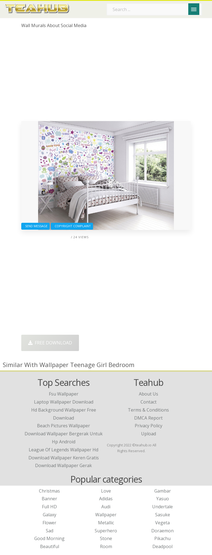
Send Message (35, 226)
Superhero (106, 531)
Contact (149, 402)
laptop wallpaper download (63, 402)
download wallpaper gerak (63, 465)
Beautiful (49, 546)
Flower (49, 523)
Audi (105, 507)
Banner (49, 499)
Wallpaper (105, 515)
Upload (148, 434)
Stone (106, 538)
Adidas (106, 499)
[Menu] (193, 9)
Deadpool (162, 546)
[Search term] (154, 9)
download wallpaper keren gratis (63, 458)
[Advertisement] (106, 77)
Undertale (162, 507)
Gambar (162, 491)
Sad (49, 531)
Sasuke (162, 515)
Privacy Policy (148, 426)
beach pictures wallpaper (63, 426)
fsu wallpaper (63, 394)
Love (106, 491)
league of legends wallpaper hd (63, 450)
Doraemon (162, 531)
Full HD (49, 507)
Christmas (49, 491)
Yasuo (162, 499)
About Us (148, 394)
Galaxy (49, 515)
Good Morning (49, 538)
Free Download (50, 343)
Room (106, 546)
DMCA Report (148, 418)
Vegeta (162, 523)
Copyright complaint (72, 226)
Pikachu (162, 538)
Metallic (106, 523)
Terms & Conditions (148, 410)
